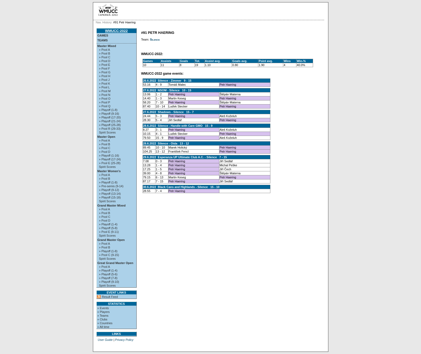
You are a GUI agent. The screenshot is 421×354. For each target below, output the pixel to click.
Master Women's (109, 171)
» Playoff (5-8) (108, 228)
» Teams (102, 315)
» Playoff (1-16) (109, 155)
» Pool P (104, 102)
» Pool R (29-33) (110, 128)
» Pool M (105, 91)
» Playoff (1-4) (108, 224)
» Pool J (104, 79)
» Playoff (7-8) (108, 278)
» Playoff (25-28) (110, 125)
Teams (102, 40)
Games (102, 35)
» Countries (104, 323)
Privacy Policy (124, 339)
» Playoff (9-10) (109, 281)
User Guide (105, 339)
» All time (103, 326)
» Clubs (102, 319)
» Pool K (104, 83)
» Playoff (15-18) (110, 197)
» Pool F (104, 68)
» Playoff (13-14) (110, 193)
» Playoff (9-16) (109, 113)
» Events (103, 308)
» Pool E (104, 64)
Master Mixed (106, 46)
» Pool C (104, 57)
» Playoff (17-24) (110, 159)
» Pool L (104, 87)
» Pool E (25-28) (110, 163)
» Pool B (104, 53)
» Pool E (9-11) (109, 231)
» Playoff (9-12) (109, 190)
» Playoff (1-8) (108, 109)
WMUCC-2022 (116, 31)
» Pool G (105, 72)
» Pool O (105, 98)
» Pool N (104, 94)
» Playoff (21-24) (110, 121)
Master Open (106, 136)
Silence (155, 39)
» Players (103, 311)
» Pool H (104, 76)
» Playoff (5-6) (108, 274)
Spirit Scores (107, 132)
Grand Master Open (111, 239)
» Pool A (104, 49)
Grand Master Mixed (111, 205)
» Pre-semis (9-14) (111, 186)
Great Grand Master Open (115, 263)
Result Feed (110, 296)
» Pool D (104, 61)
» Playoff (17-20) (110, 117)
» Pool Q (105, 106)
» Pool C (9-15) (109, 255)
